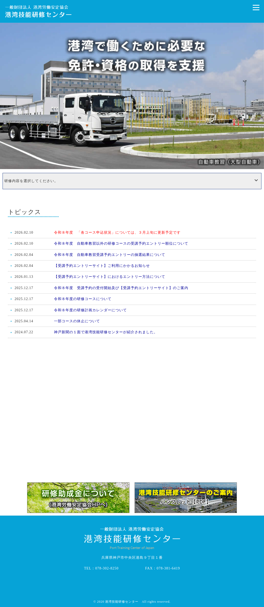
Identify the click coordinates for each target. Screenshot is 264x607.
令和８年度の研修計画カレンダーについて (90, 310)
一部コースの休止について (77, 321)
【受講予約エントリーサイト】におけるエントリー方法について (109, 277)
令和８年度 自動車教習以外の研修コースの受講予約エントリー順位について (121, 243)
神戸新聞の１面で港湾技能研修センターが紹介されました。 (106, 332)
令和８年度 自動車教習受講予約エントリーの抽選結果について (109, 255)
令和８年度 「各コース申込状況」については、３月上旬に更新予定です (117, 232)
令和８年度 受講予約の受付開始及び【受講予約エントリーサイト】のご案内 (121, 288)
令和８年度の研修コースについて (83, 299)
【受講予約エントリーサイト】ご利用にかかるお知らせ (102, 266)
